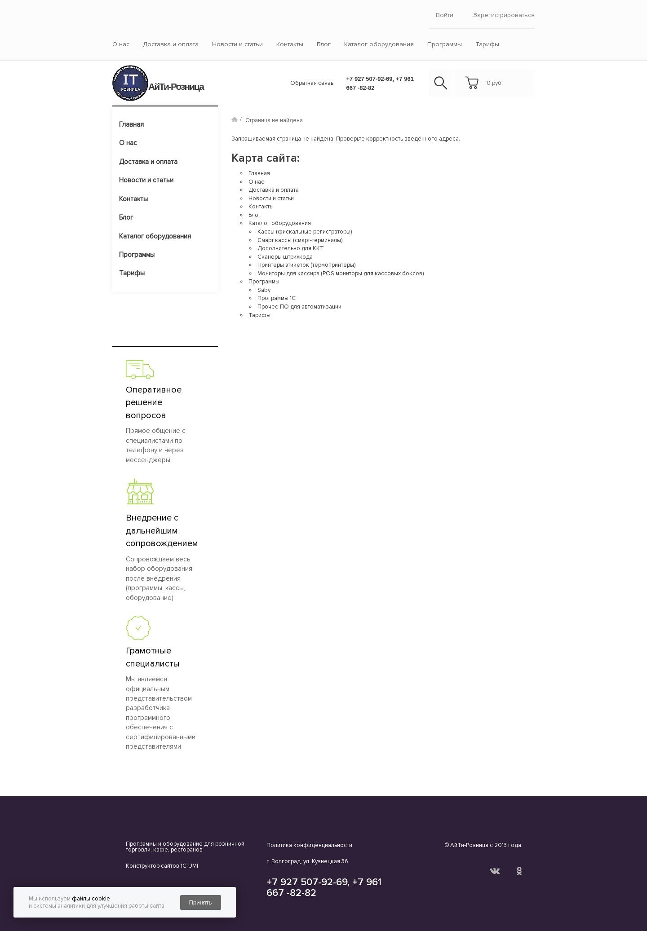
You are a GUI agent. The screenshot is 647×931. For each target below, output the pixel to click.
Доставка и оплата (171, 44)
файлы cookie (91, 898)
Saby (263, 290)
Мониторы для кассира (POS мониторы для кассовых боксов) (340, 273)
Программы (444, 44)
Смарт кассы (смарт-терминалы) (299, 240)
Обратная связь (311, 83)
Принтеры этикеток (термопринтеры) (306, 265)
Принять (200, 902)
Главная (131, 124)
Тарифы (487, 44)
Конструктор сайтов (152, 865)
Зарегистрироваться (504, 15)
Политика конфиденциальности (309, 845)
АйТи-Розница (176, 86)
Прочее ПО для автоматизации (299, 306)
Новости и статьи (237, 44)
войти (444, 15)
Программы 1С (276, 298)
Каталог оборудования (379, 44)
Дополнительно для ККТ (290, 248)
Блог (324, 44)
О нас (120, 44)
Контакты (289, 44)
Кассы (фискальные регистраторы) (304, 231)
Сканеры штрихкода (285, 256)
